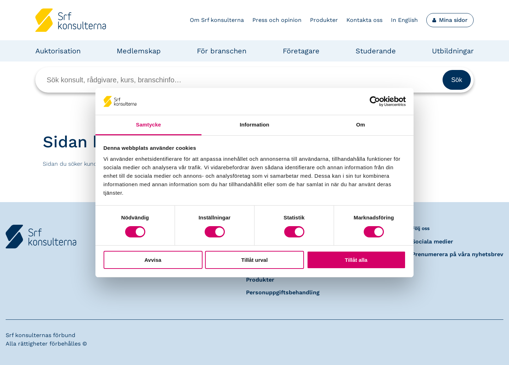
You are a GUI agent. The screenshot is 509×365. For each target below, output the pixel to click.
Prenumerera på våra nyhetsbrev (457, 254)
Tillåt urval (254, 260)
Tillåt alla (356, 260)
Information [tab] (254, 125)
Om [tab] (360, 125)
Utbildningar (453, 51)
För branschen (221, 51)
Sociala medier (432, 241)
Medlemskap (139, 51)
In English (404, 20)
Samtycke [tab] (148, 125)
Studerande (376, 51)
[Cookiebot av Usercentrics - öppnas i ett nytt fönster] (375, 101)
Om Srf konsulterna (217, 20)
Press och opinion (277, 20)
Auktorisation (58, 51)
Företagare (301, 51)
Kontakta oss (364, 20)
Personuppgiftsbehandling (283, 292)
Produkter (324, 20)
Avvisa (153, 260)
